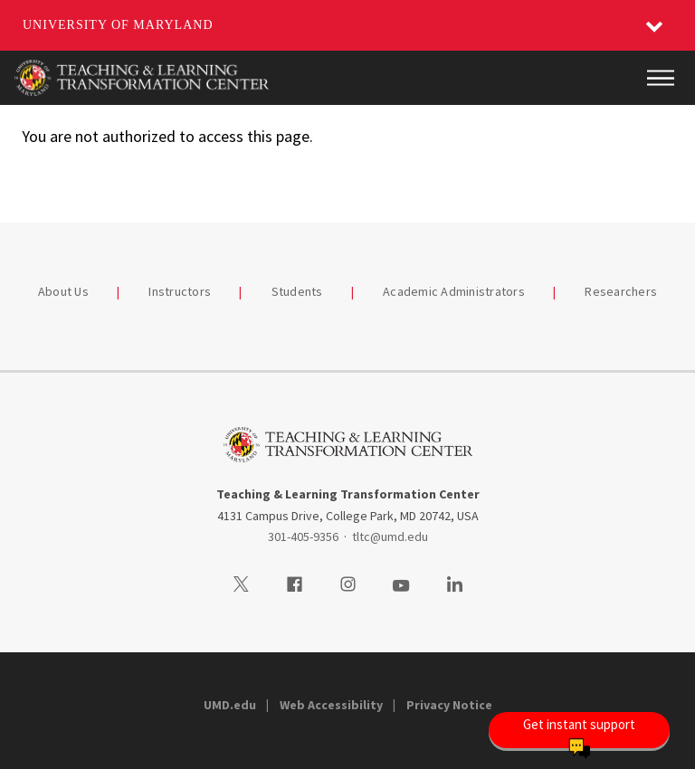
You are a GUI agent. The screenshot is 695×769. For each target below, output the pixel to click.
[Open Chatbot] (579, 730)
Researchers (621, 291)
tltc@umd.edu (390, 536)
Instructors (179, 291)
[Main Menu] (661, 78)
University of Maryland (118, 25)
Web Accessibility (331, 705)
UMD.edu (230, 705)
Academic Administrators (454, 291)
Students (297, 291)
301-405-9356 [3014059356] (303, 536)
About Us (63, 291)
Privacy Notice (449, 705)
